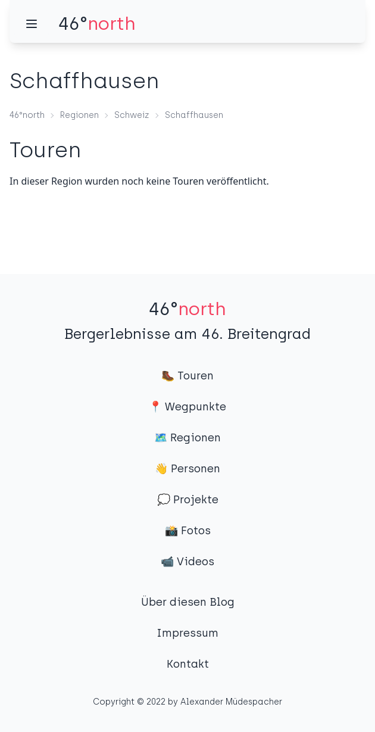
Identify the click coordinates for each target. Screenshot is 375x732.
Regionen (79, 115)
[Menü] (31, 24)
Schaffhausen (194, 115)
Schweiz (131, 115)
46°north (27, 115)
